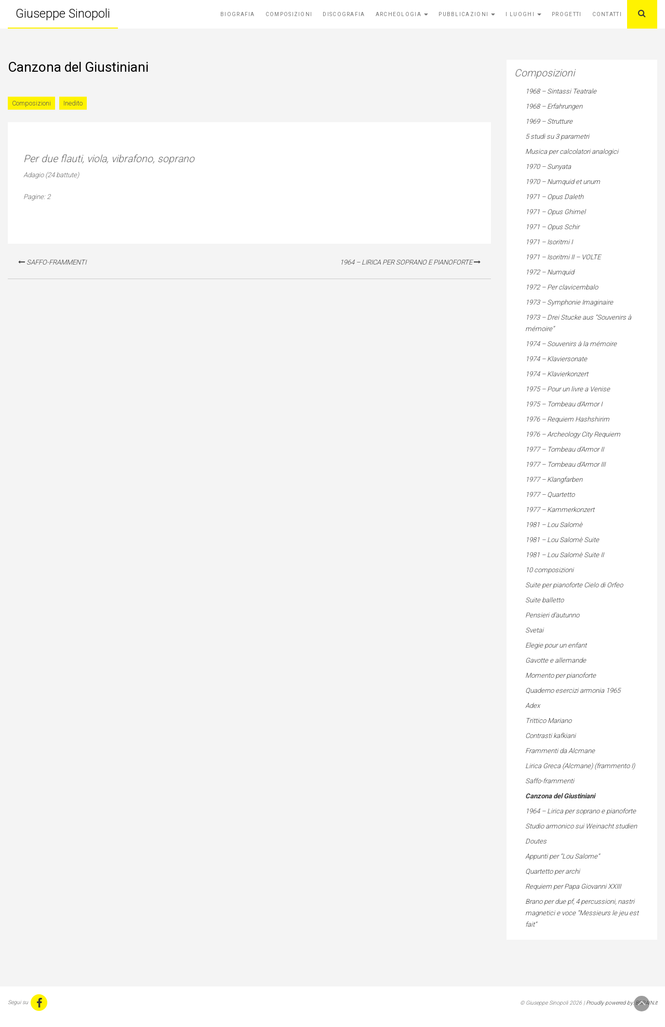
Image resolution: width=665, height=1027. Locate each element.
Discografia (344, 14)
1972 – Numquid (549, 272)
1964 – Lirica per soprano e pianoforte (410, 262)
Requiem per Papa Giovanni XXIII (573, 886)
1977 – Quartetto (550, 494)
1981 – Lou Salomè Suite (562, 540)
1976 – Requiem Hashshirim (567, 419)
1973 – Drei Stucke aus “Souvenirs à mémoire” (578, 323)
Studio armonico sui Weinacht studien (581, 826)
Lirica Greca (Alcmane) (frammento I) (580, 766)
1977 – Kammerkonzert (559, 510)
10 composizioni (549, 570)
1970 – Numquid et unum (562, 182)
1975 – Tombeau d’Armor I (563, 404)
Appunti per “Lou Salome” (562, 856)
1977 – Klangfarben (553, 479)
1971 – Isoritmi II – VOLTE (563, 257)
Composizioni (289, 14)
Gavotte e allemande (555, 660)
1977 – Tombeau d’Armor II (564, 449)
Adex (532, 705)
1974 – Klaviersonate (556, 359)
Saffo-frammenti (52, 262)
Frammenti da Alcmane (560, 751)
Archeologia (402, 14)
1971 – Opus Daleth (554, 197)
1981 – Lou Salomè (553, 525)
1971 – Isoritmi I (549, 242)
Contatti (607, 14)
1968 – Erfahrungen (553, 106)
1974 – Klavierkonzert (556, 374)
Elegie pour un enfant (556, 645)
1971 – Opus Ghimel (555, 212)
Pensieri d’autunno (552, 615)
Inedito (73, 103)
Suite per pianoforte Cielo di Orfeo (574, 585)
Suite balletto (544, 600)
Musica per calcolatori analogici (571, 151)
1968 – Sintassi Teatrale (560, 91)
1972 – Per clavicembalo (561, 287)
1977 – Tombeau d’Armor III (565, 464)
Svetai (534, 630)
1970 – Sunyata (548, 166)
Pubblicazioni (466, 14)
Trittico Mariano (548, 721)
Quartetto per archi (552, 871)
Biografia (237, 14)
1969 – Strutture (549, 121)
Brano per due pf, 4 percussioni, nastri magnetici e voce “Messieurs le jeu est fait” (582, 913)
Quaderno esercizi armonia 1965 (572, 690)
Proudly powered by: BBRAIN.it (621, 1002)
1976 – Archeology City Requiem (572, 434)
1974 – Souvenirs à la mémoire (571, 344)
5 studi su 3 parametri (557, 136)
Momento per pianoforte (560, 675)
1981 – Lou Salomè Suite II (564, 555)
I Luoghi (523, 14)
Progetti (566, 14)
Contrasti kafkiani (550, 736)
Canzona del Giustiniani (560, 796)
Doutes (536, 841)
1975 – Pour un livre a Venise (567, 389)
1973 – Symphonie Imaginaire (569, 302)
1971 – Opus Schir (552, 227)
